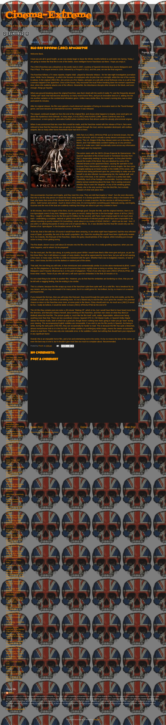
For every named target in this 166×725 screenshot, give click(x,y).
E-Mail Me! (146, 46)
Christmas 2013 (12, 309)
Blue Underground (148, 153)
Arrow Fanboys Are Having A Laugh (13, 150)
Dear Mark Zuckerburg (14, 220)
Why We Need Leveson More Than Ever (15, 411)
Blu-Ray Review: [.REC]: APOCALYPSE (152, 285)
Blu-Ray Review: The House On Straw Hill (14, 326)
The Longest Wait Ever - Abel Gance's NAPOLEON (14, 63)
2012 (146, 307)
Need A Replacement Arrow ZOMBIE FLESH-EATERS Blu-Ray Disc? (151, 130)
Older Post (130, 427)
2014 (146, 301)
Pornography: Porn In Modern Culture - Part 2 (15, 653)
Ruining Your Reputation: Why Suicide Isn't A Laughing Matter (15, 426)
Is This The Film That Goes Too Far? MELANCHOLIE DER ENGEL (150, 60)
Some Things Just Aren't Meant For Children (13, 462)
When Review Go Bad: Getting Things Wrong (14, 517)
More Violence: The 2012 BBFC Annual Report (13, 367)
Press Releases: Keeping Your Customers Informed (13, 405)
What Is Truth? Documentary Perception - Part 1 (13, 304)
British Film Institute (149, 162)
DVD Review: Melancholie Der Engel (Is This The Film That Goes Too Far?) (14, 397)
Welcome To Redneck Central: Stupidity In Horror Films (14, 337)
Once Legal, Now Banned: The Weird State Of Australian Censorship (13, 592)
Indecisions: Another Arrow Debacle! (13, 449)
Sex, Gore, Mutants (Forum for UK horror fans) (149, 210)
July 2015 (150, 257)
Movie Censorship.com (150, 202)
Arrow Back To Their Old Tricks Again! (13, 84)
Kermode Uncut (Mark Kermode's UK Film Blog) (150, 189)
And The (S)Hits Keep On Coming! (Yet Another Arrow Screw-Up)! (14, 192)
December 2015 (152, 241)
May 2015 (150, 260)
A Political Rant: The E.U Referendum (13, 69)
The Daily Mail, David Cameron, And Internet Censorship (14, 360)
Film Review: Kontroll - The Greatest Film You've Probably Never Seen (14, 435)
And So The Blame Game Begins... (13, 531)
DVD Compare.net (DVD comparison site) (150, 178)
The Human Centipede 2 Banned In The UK (14, 642)
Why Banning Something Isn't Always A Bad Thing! (153, 269)
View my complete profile (15, 709)
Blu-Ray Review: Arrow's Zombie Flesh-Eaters (14, 502)
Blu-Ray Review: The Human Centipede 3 (14, 126)
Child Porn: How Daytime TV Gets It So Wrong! (14, 389)
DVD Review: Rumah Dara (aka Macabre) (14, 536)
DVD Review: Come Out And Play (13, 234)
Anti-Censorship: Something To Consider (15, 353)
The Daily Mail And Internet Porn (13, 343)
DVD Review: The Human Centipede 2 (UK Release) (13, 607)
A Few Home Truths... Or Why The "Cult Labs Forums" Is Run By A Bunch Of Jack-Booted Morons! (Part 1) (150, 85)
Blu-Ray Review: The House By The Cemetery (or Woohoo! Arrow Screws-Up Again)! (14, 544)
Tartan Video (11, 312)
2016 (146, 235)
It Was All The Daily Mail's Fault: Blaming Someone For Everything (14, 524)
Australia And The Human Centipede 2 (13, 613)
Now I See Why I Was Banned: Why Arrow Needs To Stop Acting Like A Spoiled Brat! (14, 554)
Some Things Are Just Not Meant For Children (150, 138)
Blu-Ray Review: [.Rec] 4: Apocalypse (14, 155)
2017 (146, 231)
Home (83, 427)
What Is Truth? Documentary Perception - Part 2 (13, 297)
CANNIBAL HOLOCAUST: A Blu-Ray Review (149, 115)
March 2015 (151, 263)
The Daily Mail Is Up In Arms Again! (14, 74)
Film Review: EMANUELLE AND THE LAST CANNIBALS (15, 90)
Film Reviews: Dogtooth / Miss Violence (15, 199)
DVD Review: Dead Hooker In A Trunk (13, 647)
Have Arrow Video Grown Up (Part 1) (13, 106)
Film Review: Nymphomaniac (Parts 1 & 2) (14, 267)
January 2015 (151, 297)
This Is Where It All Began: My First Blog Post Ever (14, 679)
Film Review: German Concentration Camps (14, 138)
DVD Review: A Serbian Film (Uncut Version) (15, 673)
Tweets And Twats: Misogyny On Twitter (13, 348)
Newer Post (36, 427)
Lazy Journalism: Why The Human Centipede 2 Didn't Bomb (14, 600)
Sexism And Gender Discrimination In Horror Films (15, 455)
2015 (146, 238)
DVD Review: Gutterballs (11, 316)
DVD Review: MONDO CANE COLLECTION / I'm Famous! (14, 100)
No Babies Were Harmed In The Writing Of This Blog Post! (150, 96)
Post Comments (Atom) (49, 432)
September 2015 (152, 251)
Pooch (11, 693)
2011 (146, 311)
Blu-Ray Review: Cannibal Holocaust (13, 216)
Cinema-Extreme (48, 15)
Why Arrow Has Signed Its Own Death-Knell (15, 485)
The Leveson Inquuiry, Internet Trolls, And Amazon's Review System (14, 510)
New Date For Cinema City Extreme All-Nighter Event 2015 (15, 161)
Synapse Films (147, 215)
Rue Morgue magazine (150, 205)
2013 (146, 304)
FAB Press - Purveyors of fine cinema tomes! (150, 183)
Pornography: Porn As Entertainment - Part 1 (14, 658)
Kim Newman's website (150, 194)
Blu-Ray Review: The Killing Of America (14, 47)
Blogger (96, 720)
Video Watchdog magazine (148, 219)
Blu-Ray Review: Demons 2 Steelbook (14, 274)
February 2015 (151, 291)
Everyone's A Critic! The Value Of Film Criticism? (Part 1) (15, 183)
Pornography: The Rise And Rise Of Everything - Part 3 (15, 636)
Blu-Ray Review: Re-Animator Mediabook (14, 321)
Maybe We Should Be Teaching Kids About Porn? (14, 417)
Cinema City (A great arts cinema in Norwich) (151, 166)
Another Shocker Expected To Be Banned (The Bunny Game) (15, 629)
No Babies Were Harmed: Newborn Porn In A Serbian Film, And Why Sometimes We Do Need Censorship (15, 575)
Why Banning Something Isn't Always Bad (14, 144)
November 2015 (152, 246)
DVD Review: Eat (12, 95)
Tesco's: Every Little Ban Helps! (13, 261)
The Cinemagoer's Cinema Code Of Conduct (13, 443)
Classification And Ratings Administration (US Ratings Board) (150, 172)
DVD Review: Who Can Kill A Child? (15, 256)
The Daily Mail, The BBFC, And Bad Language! (13, 290)
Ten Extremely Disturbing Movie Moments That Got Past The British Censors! (151, 105)
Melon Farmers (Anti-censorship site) (150, 198)
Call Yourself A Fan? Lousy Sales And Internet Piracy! (13, 250)
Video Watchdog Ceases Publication (13, 52)
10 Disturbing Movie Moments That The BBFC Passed (13, 210)
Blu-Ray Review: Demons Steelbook (13, 279)
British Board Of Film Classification (149, 158)
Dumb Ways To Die (13, 377)
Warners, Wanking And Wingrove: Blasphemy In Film (14, 584)
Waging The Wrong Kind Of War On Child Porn (14, 382)
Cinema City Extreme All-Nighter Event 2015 (14, 177)
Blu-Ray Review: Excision (12, 490)
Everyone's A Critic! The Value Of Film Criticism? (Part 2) (15, 132)
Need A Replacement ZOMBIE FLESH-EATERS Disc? (14, 474)
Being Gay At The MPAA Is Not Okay (13, 204)
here (131, 221)
